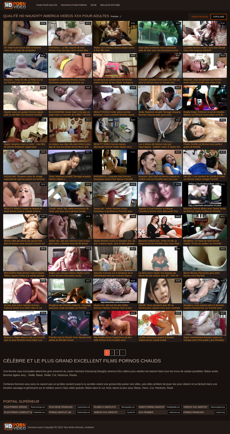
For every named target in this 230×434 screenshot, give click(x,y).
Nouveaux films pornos (74, 5)
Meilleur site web (110, 5)
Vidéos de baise (199, 17)
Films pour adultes (46, 5)
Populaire (218, 17)
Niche (94, 5)
